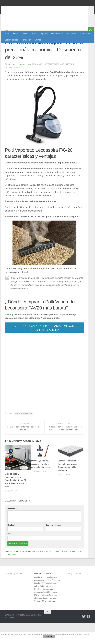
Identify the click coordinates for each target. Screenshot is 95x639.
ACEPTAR (49, 636)
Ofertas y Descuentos (20, 80)
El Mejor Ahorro (24, 8)
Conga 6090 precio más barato (47, 596)
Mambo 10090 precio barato (46, 593)
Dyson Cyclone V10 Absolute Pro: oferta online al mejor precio (41, 480)
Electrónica (71, 34)
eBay (11, 330)
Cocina (25, 34)
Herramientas (57, 34)
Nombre (11, 541)
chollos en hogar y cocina (23, 429)
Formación (26, 40)
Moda (33, 34)
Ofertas (38, 40)
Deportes (44, 34)
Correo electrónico (54, 541)
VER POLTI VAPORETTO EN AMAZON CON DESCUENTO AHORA (44, 344)
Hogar (15, 34)
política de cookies (82, 634)
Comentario (12, 524)
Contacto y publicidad (72, 589)
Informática (85, 34)
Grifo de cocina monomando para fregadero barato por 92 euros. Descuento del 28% (16, 496)
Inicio (7, 34)
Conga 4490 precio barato (45, 617)
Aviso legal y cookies (13, 589)
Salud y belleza (11, 40)
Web (9, 550)
